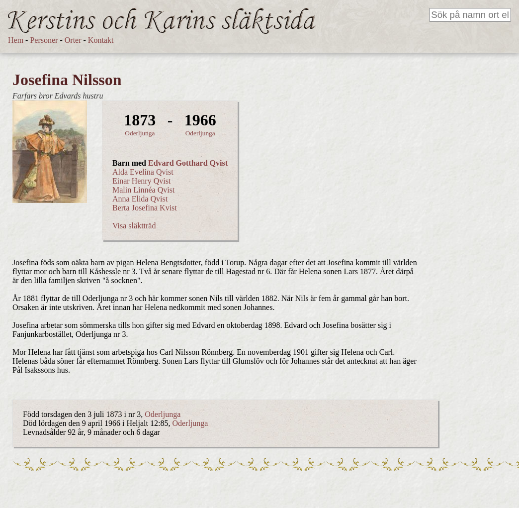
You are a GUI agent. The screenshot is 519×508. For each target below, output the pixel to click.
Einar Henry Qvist (141, 181)
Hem (15, 40)
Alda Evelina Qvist (142, 172)
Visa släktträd (134, 225)
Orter (73, 40)
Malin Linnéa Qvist (143, 190)
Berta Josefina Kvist (144, 207)
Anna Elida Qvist (140, 199)
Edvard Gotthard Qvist (188, 163)
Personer (44, 40)
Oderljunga (140, 133)
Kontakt (101, 40)
